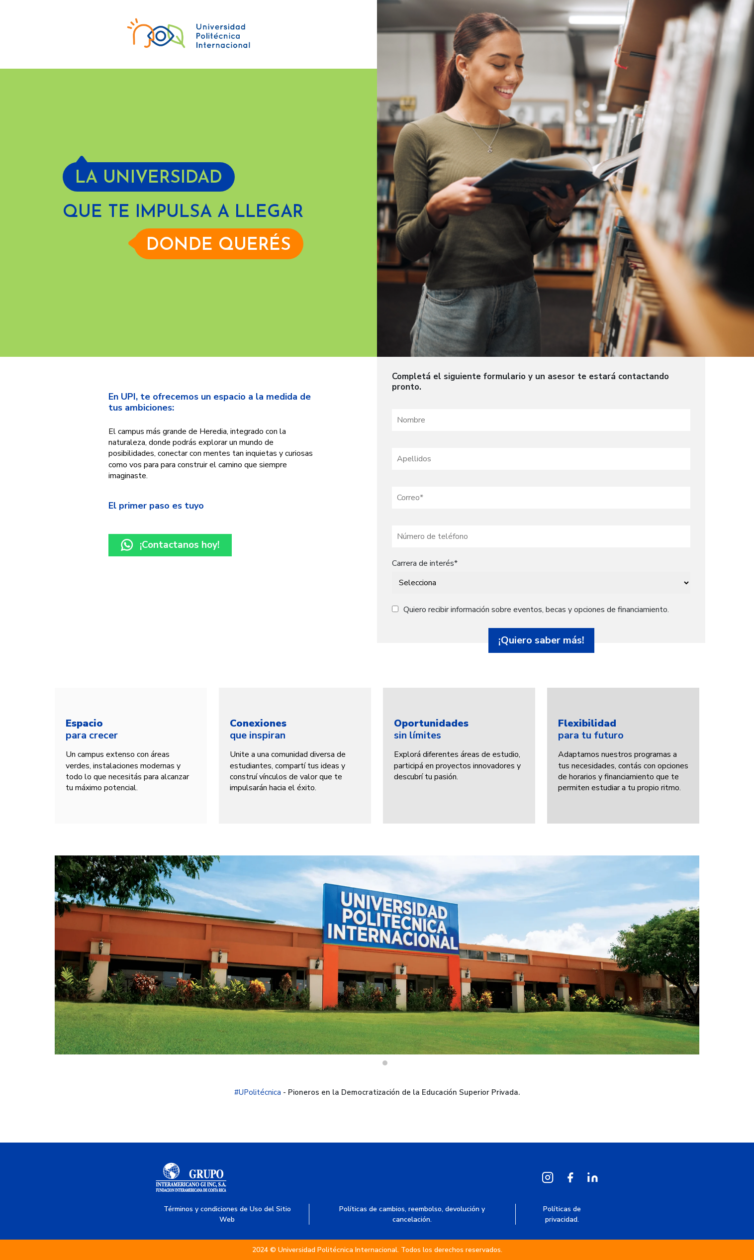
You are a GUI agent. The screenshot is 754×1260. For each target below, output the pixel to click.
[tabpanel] (131, 756)
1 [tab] (384, 1062)
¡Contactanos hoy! (170, 545)
